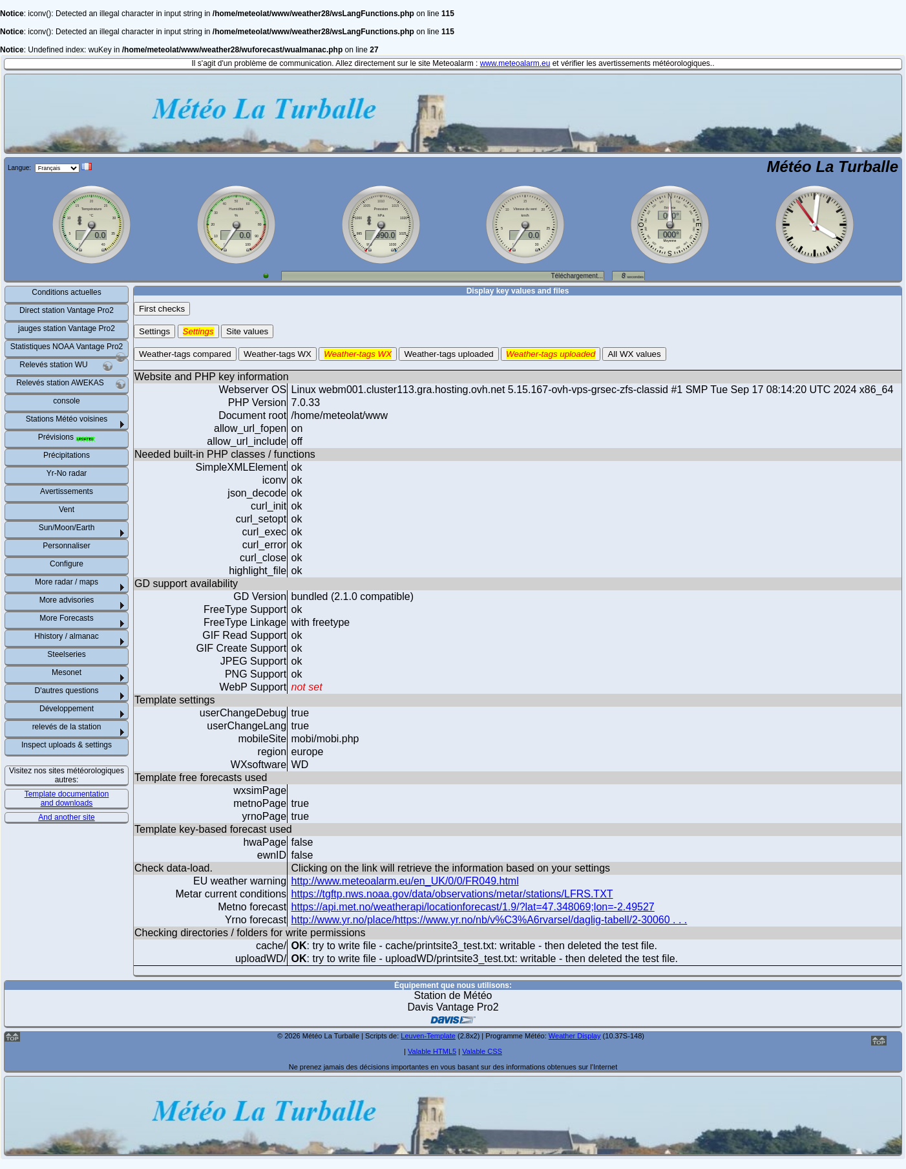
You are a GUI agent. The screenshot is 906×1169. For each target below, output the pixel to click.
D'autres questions (66, 690)
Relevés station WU (66, 366)
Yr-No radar (67, 473)
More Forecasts (66, 618)
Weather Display (575, 1036)
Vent (66, 509)
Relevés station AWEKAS (71, 384)
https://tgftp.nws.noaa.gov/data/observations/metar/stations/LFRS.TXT (452, 893)
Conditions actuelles (66, 292)
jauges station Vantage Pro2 (66, 328)
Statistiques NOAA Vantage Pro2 (68, 349)
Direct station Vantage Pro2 (66, 310)
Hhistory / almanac (66, 636)
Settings (154, 331)
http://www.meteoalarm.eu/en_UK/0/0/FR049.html (405, 880)
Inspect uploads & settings (66, 744)
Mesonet (66, 672)
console (66, 400)
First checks (162, 309)
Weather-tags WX (277, 354)
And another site (66, 817)
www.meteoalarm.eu (515, 63)
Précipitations (66, 455)
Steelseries (66, 654)
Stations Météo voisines (67, 419)
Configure (66, 563)
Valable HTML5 (432, 1051)
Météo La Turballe (832, 166)
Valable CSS (482, 1051)
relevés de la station (66, 726)
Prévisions (67, 437)
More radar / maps (66, 581)
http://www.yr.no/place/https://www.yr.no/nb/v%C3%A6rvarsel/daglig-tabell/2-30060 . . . (489, 919)
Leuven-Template (428, 1036)
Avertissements (66, 491)
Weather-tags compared (185, 354)
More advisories (66, 600)
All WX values (633, 354)
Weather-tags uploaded (448, 354)
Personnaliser (66, 545)
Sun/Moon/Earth (67, 527)
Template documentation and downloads (67, 798)
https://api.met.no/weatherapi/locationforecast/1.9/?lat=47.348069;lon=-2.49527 (473, 906)
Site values (247, 331)
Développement (66, 708)
